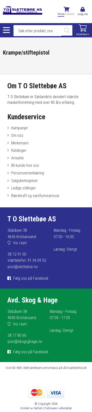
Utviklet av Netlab (31, 408)
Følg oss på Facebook (30, 278)
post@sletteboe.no (23, 266)
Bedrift (70, 14)
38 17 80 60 (17, 335)
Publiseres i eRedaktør (58, 408)
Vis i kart (20, 243)
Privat (61, 14)
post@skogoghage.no (25, 341)
